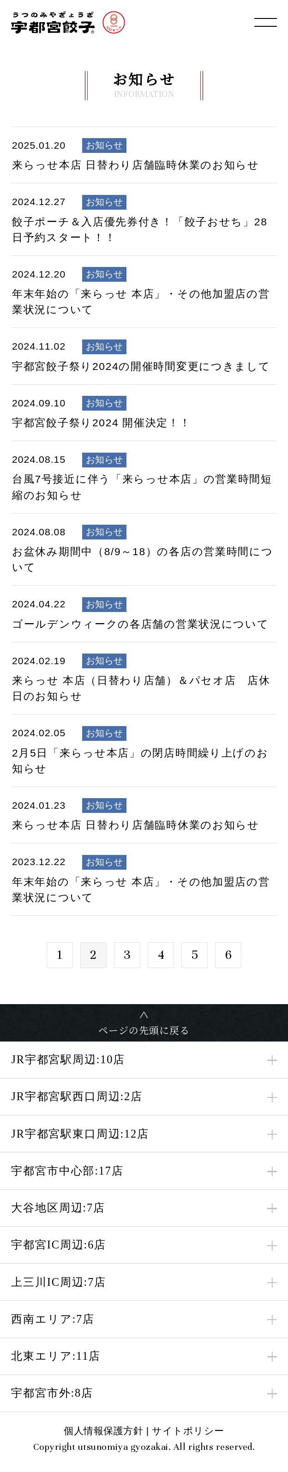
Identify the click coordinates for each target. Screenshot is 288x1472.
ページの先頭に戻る (144, 1030)
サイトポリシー (188, 1430)
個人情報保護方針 (103, 1430)
